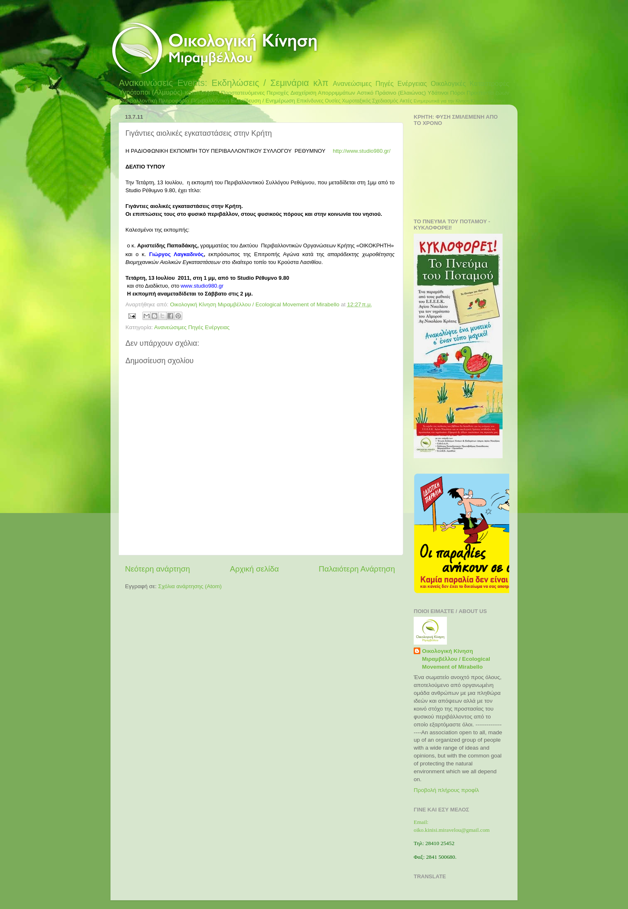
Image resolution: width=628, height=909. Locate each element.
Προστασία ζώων (487, 93)
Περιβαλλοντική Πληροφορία (154, 101)
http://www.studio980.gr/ (361, 151)
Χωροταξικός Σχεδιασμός (370, 101)
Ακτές (406, 101)
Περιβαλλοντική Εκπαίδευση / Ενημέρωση (243, 101)
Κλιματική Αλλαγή (488, 100)
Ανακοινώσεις (146, 83)
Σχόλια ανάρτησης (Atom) (190, 586)
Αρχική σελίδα (254, 568)
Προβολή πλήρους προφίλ (446, 790)
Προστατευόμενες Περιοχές (255, 93)
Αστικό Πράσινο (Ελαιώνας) (391, 93)
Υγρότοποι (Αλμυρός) (150, 92)
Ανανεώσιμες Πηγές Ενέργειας (380, 83)
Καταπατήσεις (201, 93)
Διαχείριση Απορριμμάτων (322, 93)
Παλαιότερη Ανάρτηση (357, 568)
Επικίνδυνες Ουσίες (319, 101)
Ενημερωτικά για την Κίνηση (442, 100)
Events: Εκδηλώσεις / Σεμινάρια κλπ (253, 83)
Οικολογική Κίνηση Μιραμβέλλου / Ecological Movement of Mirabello (456, 659)
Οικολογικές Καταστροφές (470, 83)
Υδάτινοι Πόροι (446, 93)
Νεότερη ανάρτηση (157, 568)
